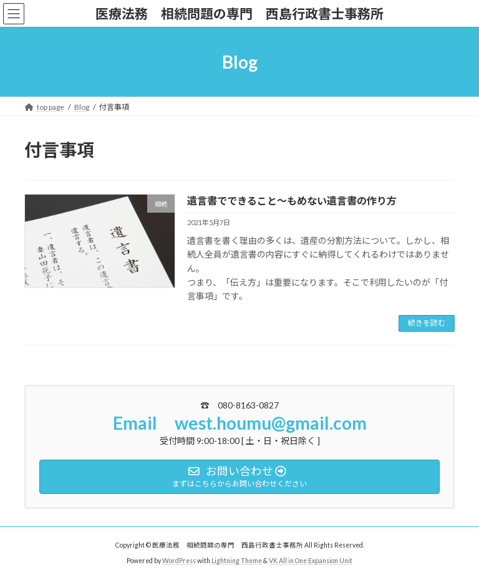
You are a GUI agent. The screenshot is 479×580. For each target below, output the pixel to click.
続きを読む (426, 322)
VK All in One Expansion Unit (310, 560)
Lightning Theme (236, 560)
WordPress (179, 560)
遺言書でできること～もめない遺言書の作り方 (292, 200)
